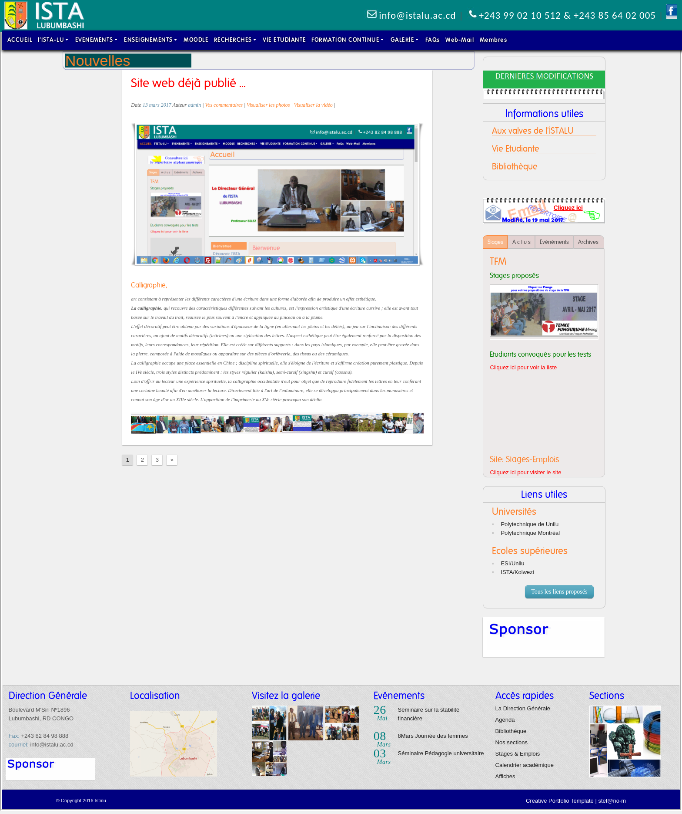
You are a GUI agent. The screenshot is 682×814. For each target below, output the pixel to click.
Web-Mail (459, 40)
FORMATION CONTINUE (348, 40)
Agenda (505, 719)
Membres (494, 40)
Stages (495, 242)
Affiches (505, 776)
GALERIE (405, 40)
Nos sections (511, 742)
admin (194, 105)
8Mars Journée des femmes (433, 736)
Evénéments (554, 242)
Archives (589, 242)
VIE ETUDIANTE (284, 40)
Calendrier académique (524, 765)
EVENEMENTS (97, 40)
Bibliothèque (511, 731)
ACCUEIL (20, 40)
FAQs (432, 40)
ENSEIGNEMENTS (151, 40)
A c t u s (521, 242)
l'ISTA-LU (54, 40)
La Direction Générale (522, 708)
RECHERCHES (235, 40)
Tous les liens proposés (561, 592)
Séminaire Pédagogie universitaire (441, 753)
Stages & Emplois (517, 753)
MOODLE (196, 40)
